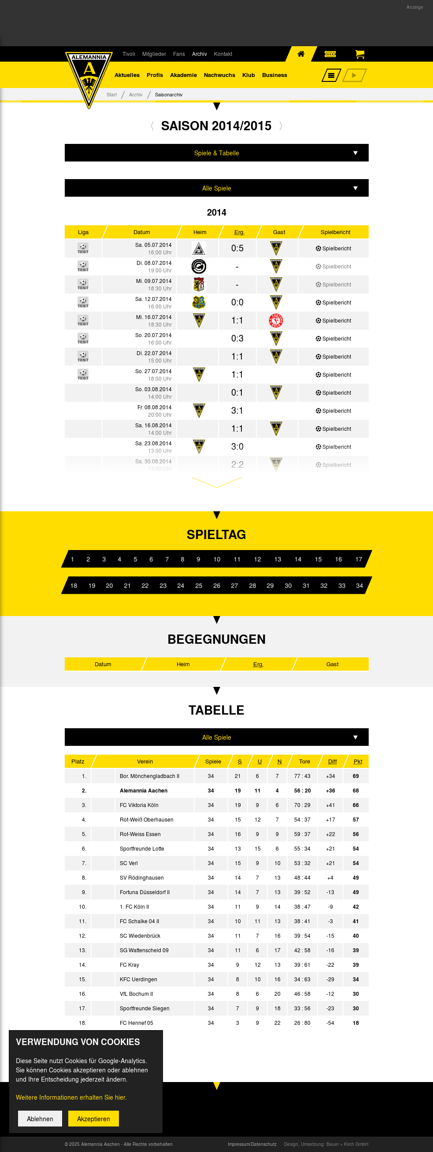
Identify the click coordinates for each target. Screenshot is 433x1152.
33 (341, 585)
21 (127, 585)
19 (91, 585)
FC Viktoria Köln (139, 805)
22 (144, 585)
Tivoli (128, 54)
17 (358, 558)
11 (236, 558)
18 (73, 585)
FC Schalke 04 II (139, 921)
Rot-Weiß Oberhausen (147, 819)
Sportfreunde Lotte (142, 848)
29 (270, 585)
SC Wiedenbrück (140, 935)
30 (288, 585)
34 (359, 585)
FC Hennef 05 (136, 1023)
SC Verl (129, 863)
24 (180, 585)
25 (198, 585)
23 (163, 585)
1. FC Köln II (134, 906)
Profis (155, 74)
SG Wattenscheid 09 (144, 950)
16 (337, 558)
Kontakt (223, 54)
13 (277, 558)
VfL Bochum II (136, 994)
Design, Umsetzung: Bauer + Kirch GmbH (326, 1144)
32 (323, 585)
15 (317, 558)
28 (252, 585)
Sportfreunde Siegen (145, 1008)
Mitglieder (154, 54)
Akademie (183, 74)
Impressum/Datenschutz (252, 1144)
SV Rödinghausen (142, 877)
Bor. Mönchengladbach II (149, 776)
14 (297, 558)
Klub (248, 74)
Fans (179, 54)
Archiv (199, 54)
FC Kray (129, 965)
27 (234, 585)
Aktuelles (127, 74)
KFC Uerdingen (138, 979)
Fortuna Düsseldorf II (145, 892)
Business (274, 74)
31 (305, 585)
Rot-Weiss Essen (140, 834)
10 (216, 558)
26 (216, 585)
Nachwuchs (219, 74)
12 (256, 558)
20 (109, 585)
